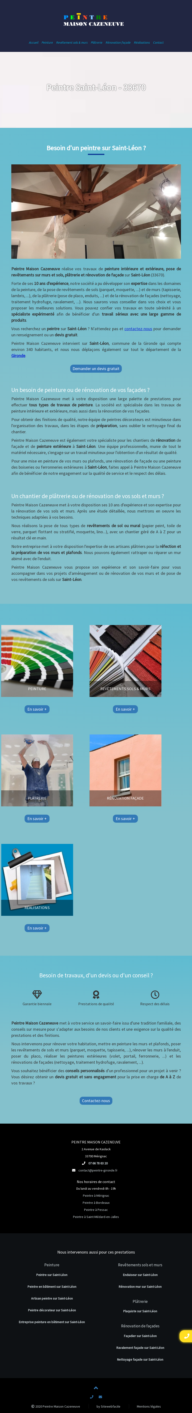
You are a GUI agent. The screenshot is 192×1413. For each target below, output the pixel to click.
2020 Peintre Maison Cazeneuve (55, 1406)
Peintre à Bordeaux (96, 1202)
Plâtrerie (140, 1301)
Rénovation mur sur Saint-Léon (140, 1286)
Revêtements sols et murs (140, 1264)
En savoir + (17, 709)
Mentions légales (149, 1406)
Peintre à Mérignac (96, 1195)
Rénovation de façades (140, 1326)
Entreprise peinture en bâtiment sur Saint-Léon (52, 1322)
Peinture (51, 1264)
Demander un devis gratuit (96, 368)
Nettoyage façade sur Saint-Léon (140, 1359)
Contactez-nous (96, 1100)
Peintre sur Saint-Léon (51, 1275)
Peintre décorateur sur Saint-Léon (52, 1310)
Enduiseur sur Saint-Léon (140, 1275)
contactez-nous (138, 328)
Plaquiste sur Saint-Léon (140, 1311)
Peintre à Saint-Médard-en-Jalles (96, 1217)
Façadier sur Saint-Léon (140, 1336)
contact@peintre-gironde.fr (98, 1170)
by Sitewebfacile (108, 1406)
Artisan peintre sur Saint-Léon (52, 1298)
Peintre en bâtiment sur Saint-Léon (52, 1286)
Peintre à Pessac (96, 1210)
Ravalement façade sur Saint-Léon (140, 1348)
